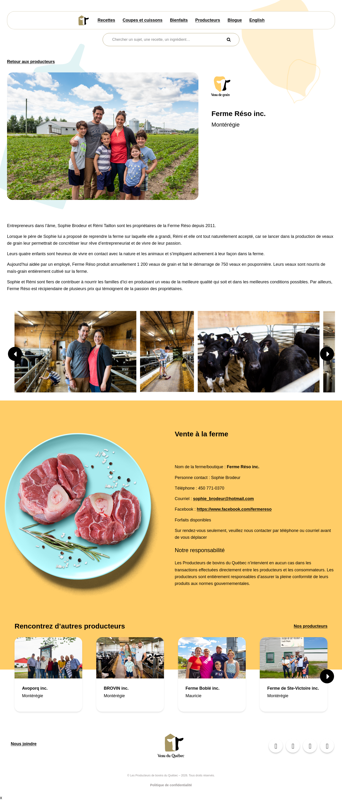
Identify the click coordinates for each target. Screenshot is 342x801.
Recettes (106, 20)
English (257, 20)
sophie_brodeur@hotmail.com (223, 498)
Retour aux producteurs (31, 61)
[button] (15, 354)
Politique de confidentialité (171, 785)
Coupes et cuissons (142, 20)
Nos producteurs (310, 626)
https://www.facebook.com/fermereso (234, 509)
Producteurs (207, 20)
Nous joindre (24, 743)
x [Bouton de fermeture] (1, 797)
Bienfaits (179, 20)
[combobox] (168, 39)
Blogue (235, 20)
